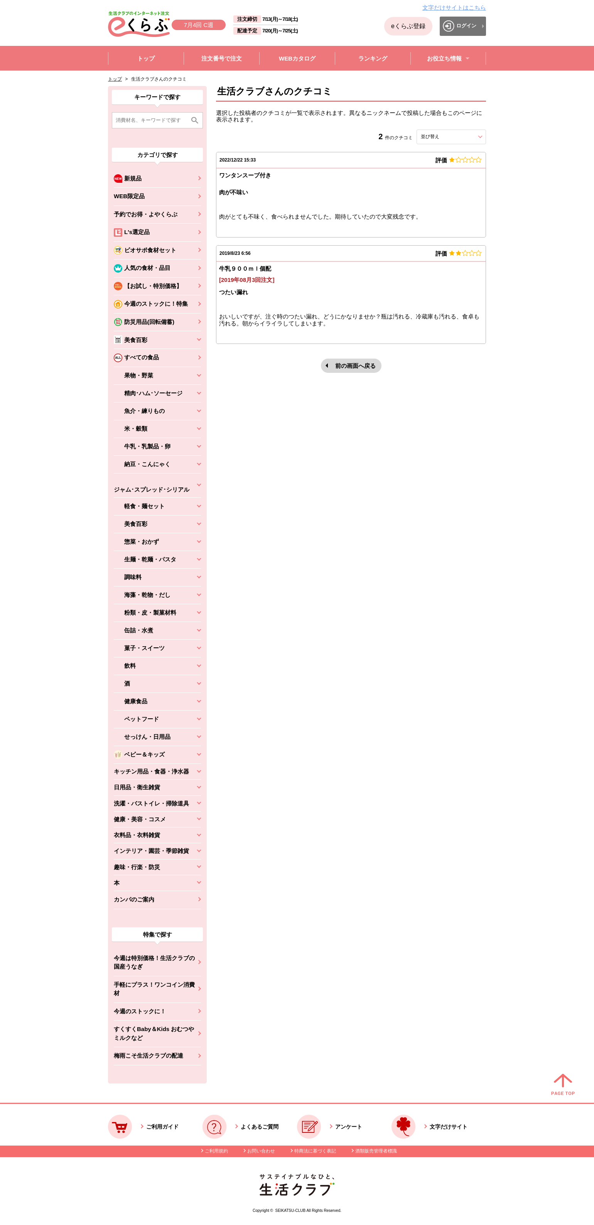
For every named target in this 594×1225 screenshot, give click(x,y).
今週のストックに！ (140, 1011)
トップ (115, 79)
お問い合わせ (261, 1151)
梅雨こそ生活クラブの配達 (148, 1055)
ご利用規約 (216, 1151)
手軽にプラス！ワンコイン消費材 (154, 989)
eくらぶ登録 (408, 26)
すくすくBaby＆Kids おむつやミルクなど (154, 1033)
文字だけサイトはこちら (454, 7)
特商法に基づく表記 (315, 1151)
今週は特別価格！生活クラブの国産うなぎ (154, 962)
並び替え (444, 136)
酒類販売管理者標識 (376, 1151)
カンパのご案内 (134, 899)
